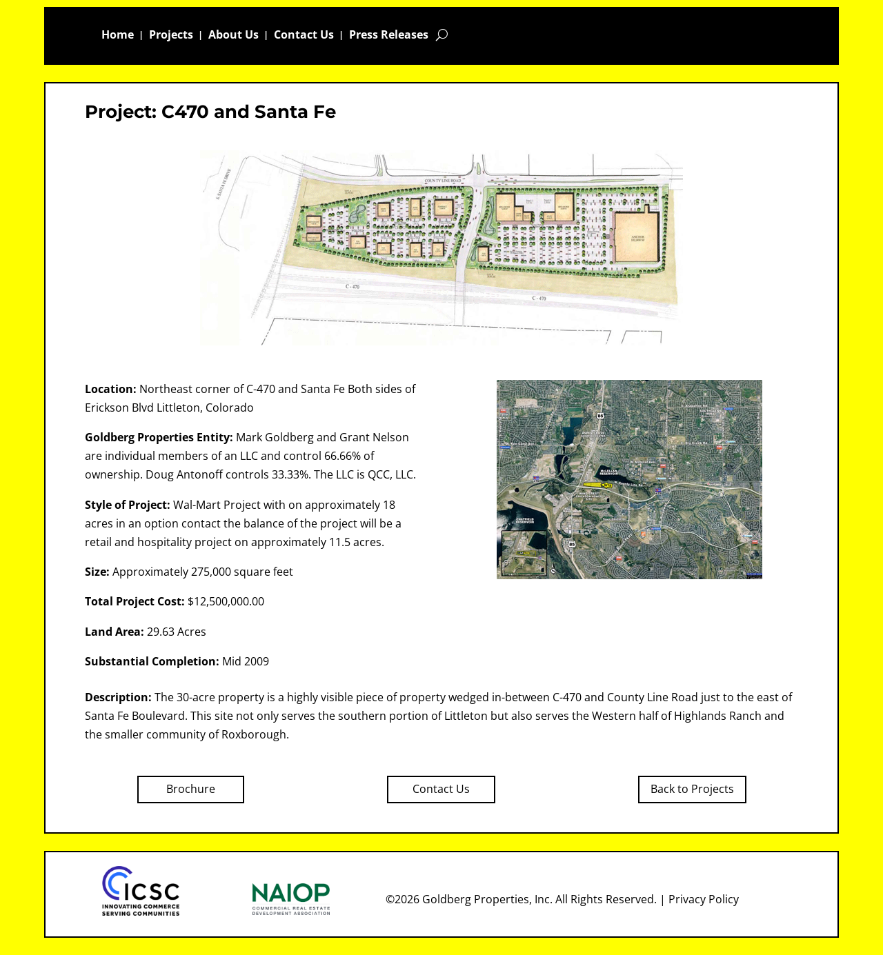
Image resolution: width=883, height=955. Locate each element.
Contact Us (304, 36)
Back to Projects (692, 788)
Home (117, 36)
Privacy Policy (703, 899)
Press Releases (388, 36)
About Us (233, 36)
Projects (171, 36)
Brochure (190, 788)
